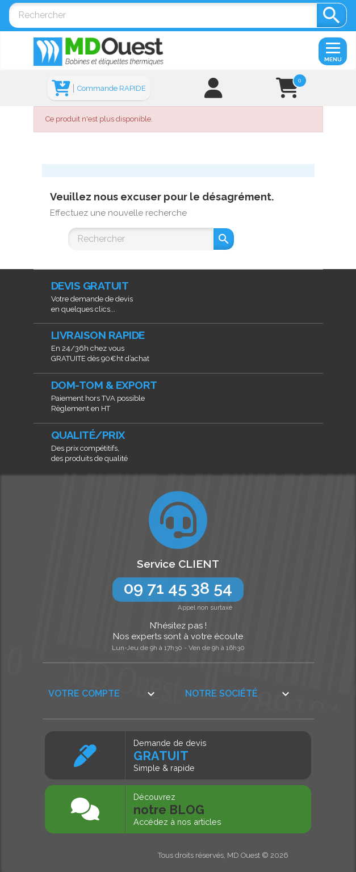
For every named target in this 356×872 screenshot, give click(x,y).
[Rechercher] (162, 15)
